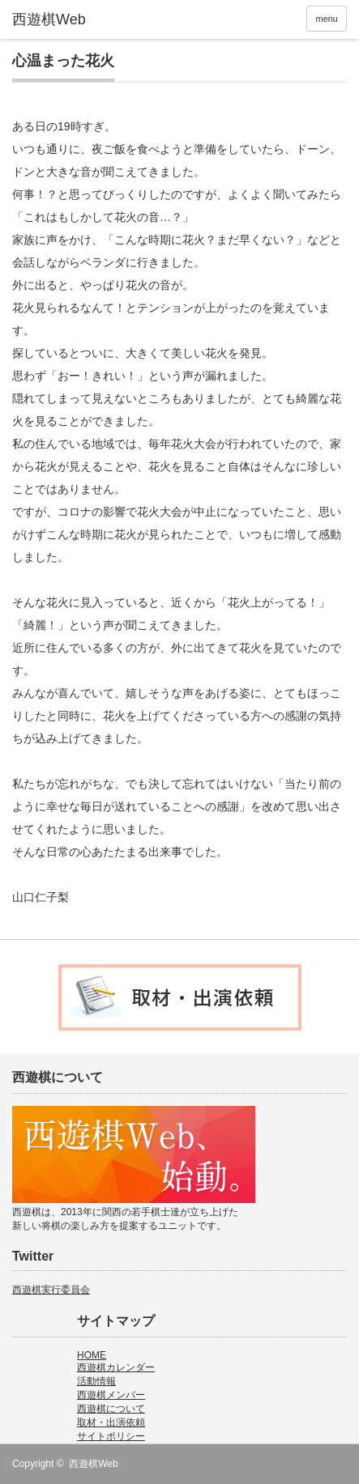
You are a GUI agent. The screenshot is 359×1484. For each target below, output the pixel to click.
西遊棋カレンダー (116, 1367)
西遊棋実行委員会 (51, 1289)
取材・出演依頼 (111, 1422)
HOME (91, 1355)
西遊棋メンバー (111, 1395)
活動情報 (96, 1381)
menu (326, 18)
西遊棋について (111, 1408)
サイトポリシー (111, 1436)
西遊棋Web (93, 1463)
